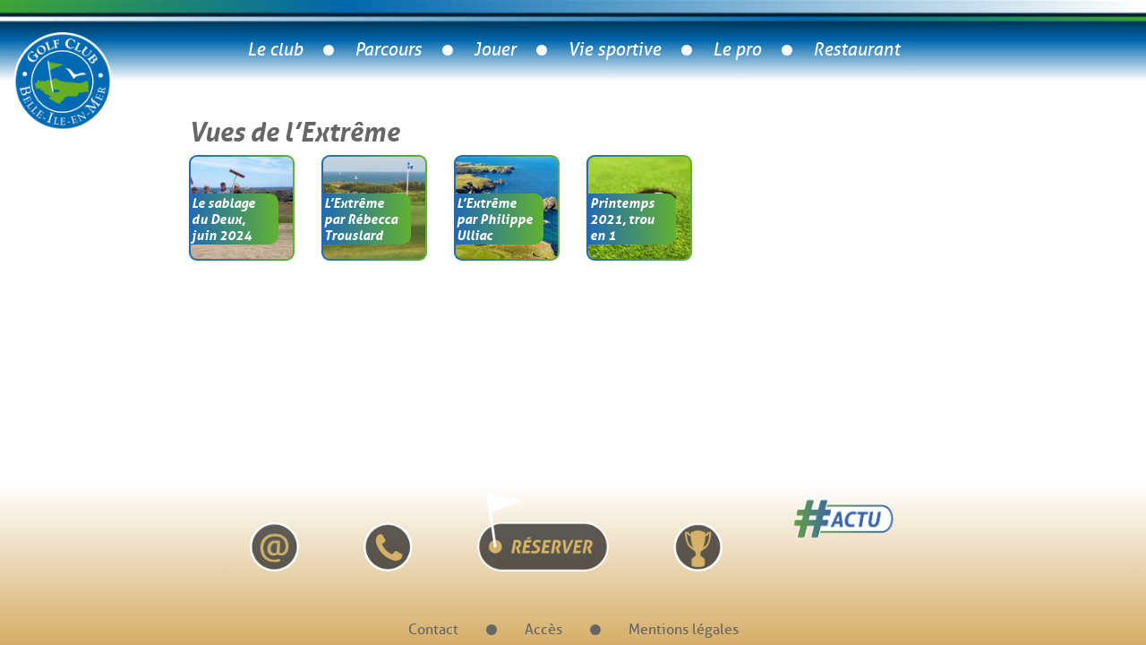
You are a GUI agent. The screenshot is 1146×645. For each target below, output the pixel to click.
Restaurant (856, 50)
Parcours (388, 50)
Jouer (495, 50)
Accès (543, 629)
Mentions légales (684, 629)
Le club (275, 50)
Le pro (737, 50)
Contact (433, 629)
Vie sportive (614, 50)
